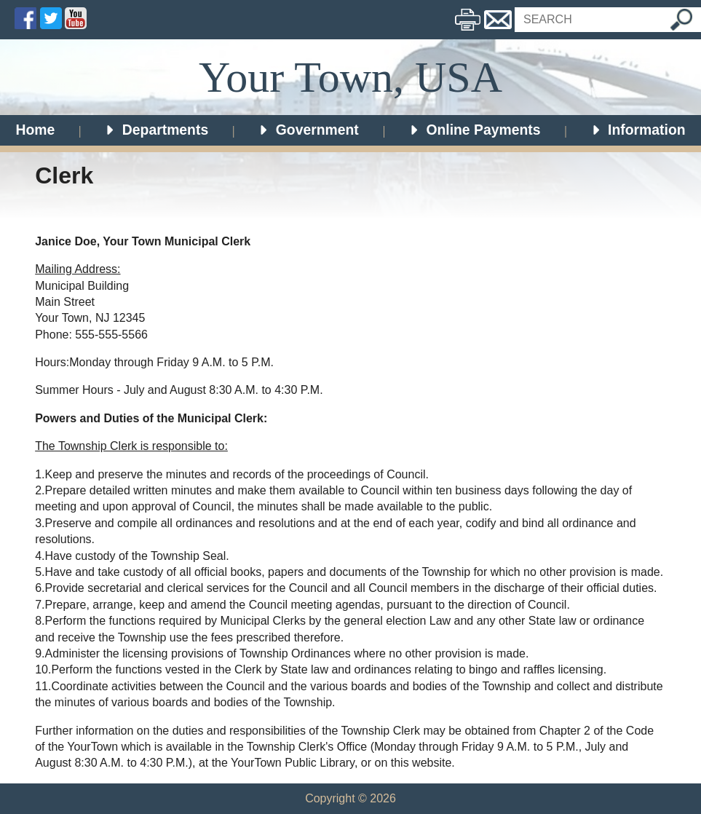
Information (638, 130)
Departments (156, 130)
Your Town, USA (350, 77)
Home (35, 130)
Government (308, 130)
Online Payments (474, 130)
